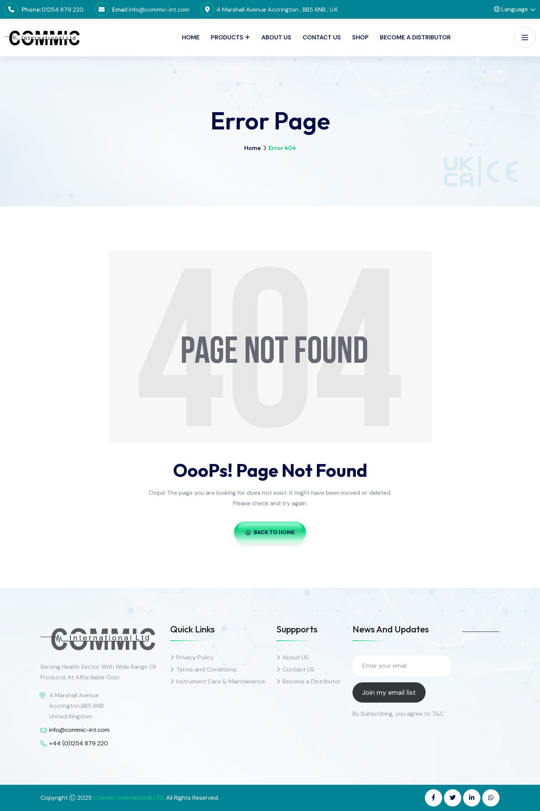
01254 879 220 (63, 10)
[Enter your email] (401, 665)
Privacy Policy (195, 657)
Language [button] (511, 9)
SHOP (360, 37)
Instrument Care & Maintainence (220, 681)
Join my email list (389, 692)
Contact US (298, 669)
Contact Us (322, 37)
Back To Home (270, 532)
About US (295, 657)
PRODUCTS (227, 37)
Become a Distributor (415, 37)
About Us (276, 37)
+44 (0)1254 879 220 (78, 743)
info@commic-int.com (159, 10)
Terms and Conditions (206, 669)
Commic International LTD (128, 798)
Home (191, 37)
